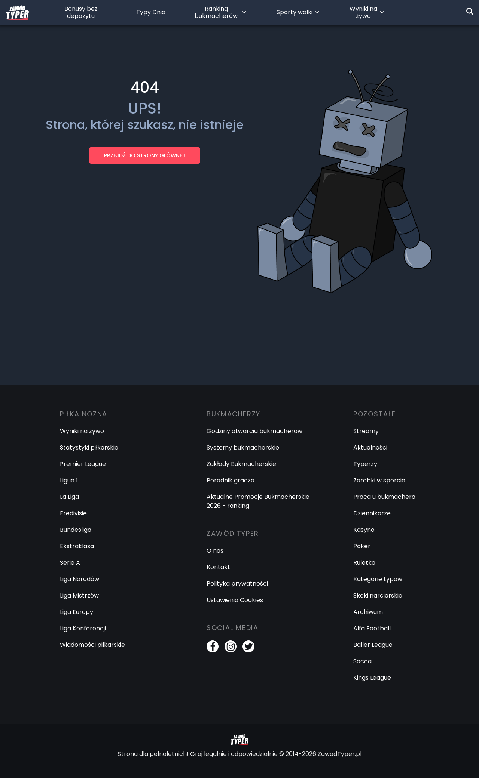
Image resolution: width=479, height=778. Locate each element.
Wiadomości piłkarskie (92, 644)
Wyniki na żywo (363, 12)
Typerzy (365, 464)
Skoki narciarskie (377, 595)
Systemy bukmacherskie (243, 447)
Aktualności (370, 447)
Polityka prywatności (237, 583)
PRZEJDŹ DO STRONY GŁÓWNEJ (144, 155)
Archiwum (368, 612)
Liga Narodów (79, 579)
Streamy (366, 431)
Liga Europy (76, 612)
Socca (362, 661)
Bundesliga (75, 529)
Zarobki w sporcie (379, 480)
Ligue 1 (69, 480)
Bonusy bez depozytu (81, 12)
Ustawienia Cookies (235, 600)
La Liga (69, 497)
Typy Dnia (150, 12)
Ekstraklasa (77, 546)
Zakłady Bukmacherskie (241, 464)
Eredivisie (73, 513)
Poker (361, 546)
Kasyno (364, 529)
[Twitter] (248, 646)
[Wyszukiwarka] (469, 11)
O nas (215, 550)
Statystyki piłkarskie (89, 447)
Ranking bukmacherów (216, 12)
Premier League (83, 464)
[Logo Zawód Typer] (17, 12)
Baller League (373, 644)
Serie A (70, 562)
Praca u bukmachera (384, 497)
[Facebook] (213, 646)
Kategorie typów (377, 579)
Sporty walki (294, 12)
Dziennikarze (372, 513)
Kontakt (218, 567)
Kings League (372, 677)
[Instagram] (231, 646)
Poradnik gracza (230, 480)
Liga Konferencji (83, 628)
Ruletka (364, 562)
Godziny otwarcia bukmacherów (254, 431)
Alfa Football (372, 628)
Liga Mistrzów (79, 595)
